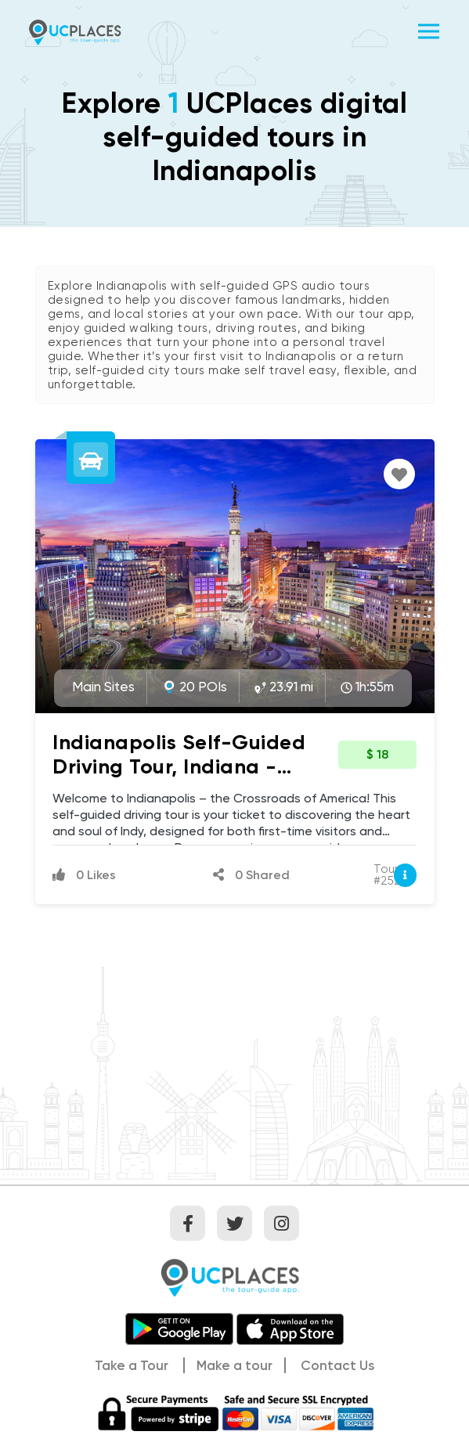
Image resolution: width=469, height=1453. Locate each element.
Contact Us (337, 1365)
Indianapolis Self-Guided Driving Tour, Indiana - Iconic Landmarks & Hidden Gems (188, 779)
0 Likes (84, 875)
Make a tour (234, 1365)
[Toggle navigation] (428, 31)
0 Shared (251, 874)
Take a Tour (131, 1365)
